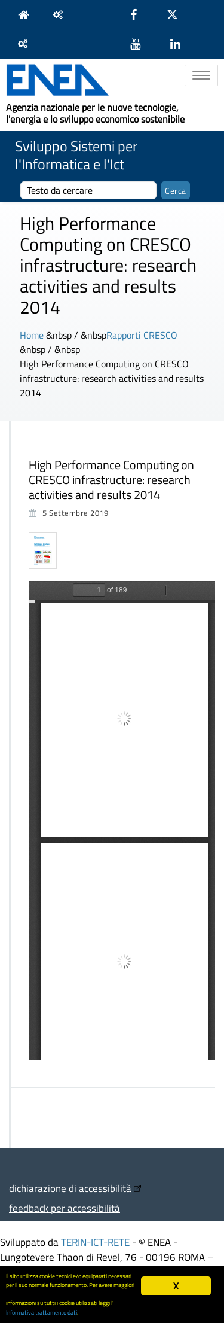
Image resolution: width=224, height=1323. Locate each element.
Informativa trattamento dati (41, 1312)
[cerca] (88, 190)
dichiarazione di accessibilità (70, 1188)
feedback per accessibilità (64, 1207)
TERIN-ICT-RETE (95, 1241)
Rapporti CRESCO (141, 335)
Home (32, 335)
